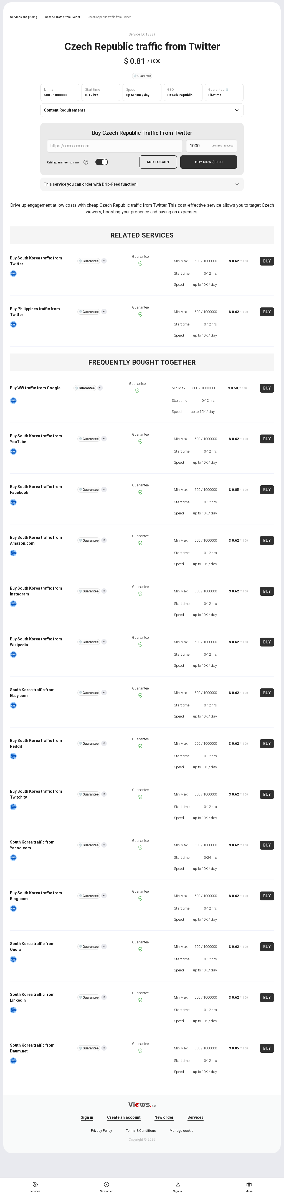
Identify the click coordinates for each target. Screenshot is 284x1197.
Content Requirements (142, 110)
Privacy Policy (101, 1131)
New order (164, 1117)
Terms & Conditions (141, 1131)
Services (195, 1117)
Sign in (87, 1117)
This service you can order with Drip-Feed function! (142, 184)
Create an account (124, 1117)
